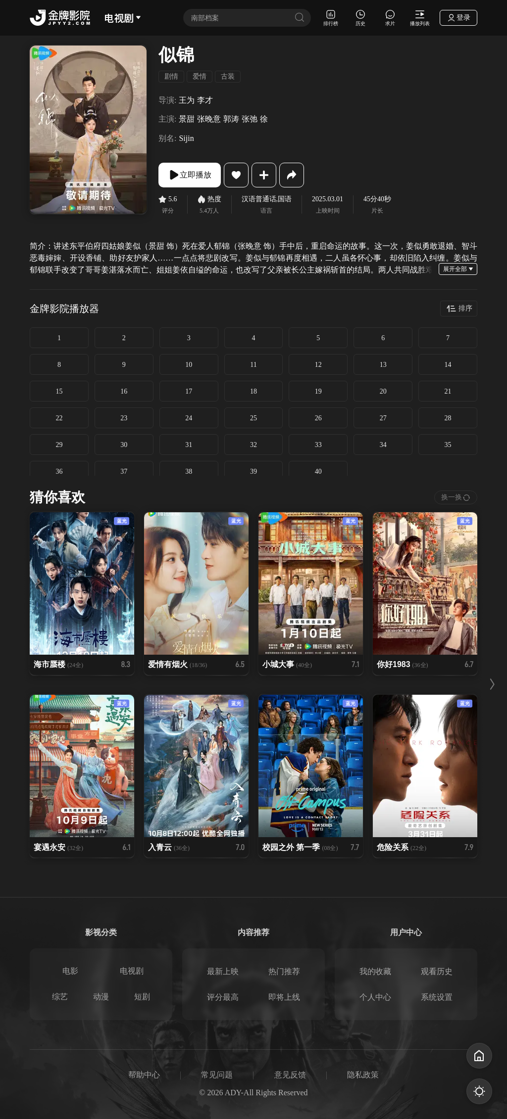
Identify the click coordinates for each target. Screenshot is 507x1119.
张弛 (249, 119)
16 (123, 391)
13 (383, 364)
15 (58, 391)
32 (253, 444)
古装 (228, 76)
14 (448, 364)
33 (318, 444)
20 (383, 391)
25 (253, 418)
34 (383, 444)
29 (58, 444)
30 (123, 444)
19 (318, 391)
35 (448, 444)
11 (253, 364)
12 (318, 364)
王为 (187, 100)
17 (188, 391)
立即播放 (189, 175)
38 (188, 471)
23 (123, 418)
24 (188, 418)
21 (448, 391)
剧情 (171, 76)
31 (188, 444)
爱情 (199, 76)
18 (253, 391)
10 (188, 364)
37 (123, 471)
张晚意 (209, 119)
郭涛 (231, 119)
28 (448, 418)
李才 (205, 100)
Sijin (186, 138)
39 (253, 471)
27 (383, 418)
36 (58, 471)
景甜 (187, 119)
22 (58, 418)
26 (318, 418)
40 (318, 471)
